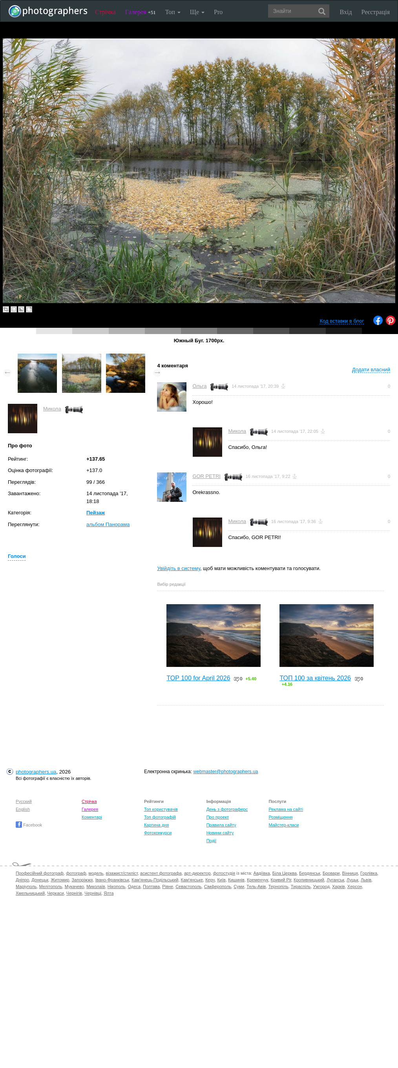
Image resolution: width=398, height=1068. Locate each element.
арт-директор (197, 873)
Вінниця (350, 873)
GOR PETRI (206, 476)
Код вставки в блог (341, 321)
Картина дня (156, 825)
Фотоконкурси (158, 832)
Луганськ (335, 879)
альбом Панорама (108, 524)
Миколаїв (95, 886)
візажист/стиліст (121, 873)
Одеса (134, 886)
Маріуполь (26, 886)
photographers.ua (36, 772)
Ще (197, 12)
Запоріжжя (82, 879)
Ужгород (321, 886)
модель (96, 873)
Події (211, 840)
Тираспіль (301, 886)
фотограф (76, 873)
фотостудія (224, 873)
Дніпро (22, 879)
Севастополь (188, 886)
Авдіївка (262, 873)
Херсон (354, 886)
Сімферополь (217, 886)
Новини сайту (220, 832)
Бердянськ (309, 873)
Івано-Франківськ (112, 879)
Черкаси (55, 893)
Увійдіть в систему (178, 568)
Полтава (151, 886)
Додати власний (371, 369)
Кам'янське (192, 879)
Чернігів (74, 893)
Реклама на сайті (285, 809)
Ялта (108, 893)
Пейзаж (95, 513)
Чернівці (92, 893)
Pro (218, 12)
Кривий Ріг (281, 879)
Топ (173, 12)
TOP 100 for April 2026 (198, 678)
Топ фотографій (160, 817)
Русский (24, 801)
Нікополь (116, 886)
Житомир (60, 879)
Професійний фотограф (40, 873)
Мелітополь (50, 886)
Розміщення (280, 817)
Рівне (167, 886)
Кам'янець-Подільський (154, 879)
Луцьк (352, 879)
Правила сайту (221, 825)
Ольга (199, 386)
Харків (338, 886)
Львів (366, 879)
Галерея (140, 12)
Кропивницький (309, 879)
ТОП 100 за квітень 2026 (315, 678)
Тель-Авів (256, 886)
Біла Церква (284, 873)
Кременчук (257, 879)
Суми (239, 886)
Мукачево (74, 886)
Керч (210, 879)
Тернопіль (278, 886)
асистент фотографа (161, 873)
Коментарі (92, 817)
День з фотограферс (227, 809)
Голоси (17, 556)
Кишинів (236, 879)
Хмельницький (30, 893)
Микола (52, 409)
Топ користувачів (161, 809)
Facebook (29, 825)
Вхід (346, 12)
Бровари (331, 873)
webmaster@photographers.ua (225, 771)
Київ (221, 879)
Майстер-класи (283, 825)
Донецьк (39, 879)
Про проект (217, 817)
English (23, 809)
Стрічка (105, 12)
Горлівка (368, 873)
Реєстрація (375, 12)
